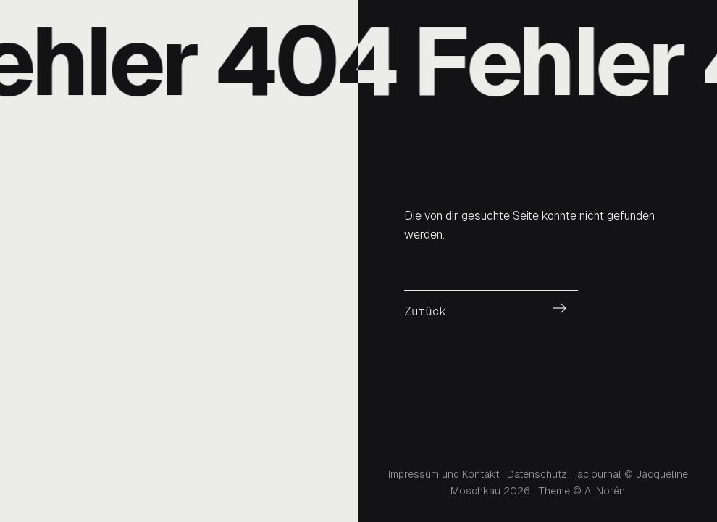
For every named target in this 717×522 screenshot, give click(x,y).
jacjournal (598, 474)
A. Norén (604, 491)
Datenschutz (537, 474)
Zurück (425, 311)
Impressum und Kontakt (443, 474)
